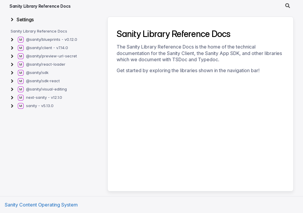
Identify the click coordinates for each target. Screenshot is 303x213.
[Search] (288, 6)
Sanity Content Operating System (41, 205)
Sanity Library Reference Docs (40, 6)
